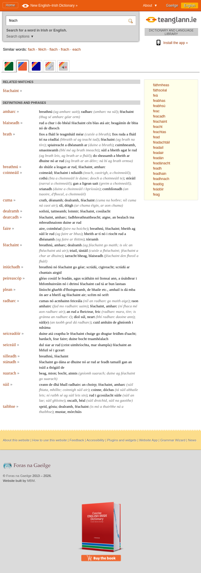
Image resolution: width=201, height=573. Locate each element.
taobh (60, 322)
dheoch (53, 128)
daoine (121, 317)
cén (89, 123)
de (128, 123)
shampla (104, 345)
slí (60, 205)
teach (89, 172)
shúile (48, 167)
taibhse (11, 406)
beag (42, 373)
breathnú (45, 111)
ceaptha (59, 333)
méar (80, 134)
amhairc (45, 306)
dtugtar (106, 333)
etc (104, 289)
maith (113, 245)
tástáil (83, 250)
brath (9, 134)
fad (56, 306)
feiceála (76, 301)
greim (104, 183)
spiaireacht (55, 145)
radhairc (71, 306)
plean (9, 289)
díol (77, 317)
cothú (43, 178)
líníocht (45, 289)
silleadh (11, 356)
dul (41, 345)
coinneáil (12, 172)
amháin (106, 322)
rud (41, 123)
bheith (115, 150)
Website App (148, 440)
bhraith (67, 139)
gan (76, 183)
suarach (11, 373)
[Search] (131, 20)
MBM (31, 480)
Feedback (77, 440)
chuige (90, 333)
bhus (77, 234)
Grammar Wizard (172, 440)
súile (118, 395)
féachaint (12, 90)
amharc (11, 111)
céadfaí (53, 139)
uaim (83, 306)
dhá (56, 384)
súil (104, 150)
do (59, 123)
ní (120, 306)
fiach (53, 49)
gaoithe (126, 400)
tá (102, 284)
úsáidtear (128, 278)
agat (124, 150)
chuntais (45, 272)
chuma (85, 205)
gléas (43, 278)
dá (126, 289)
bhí (62, 150)
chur (51, 123)
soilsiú (44, 211)
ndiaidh (76, 172)
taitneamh (58, 211)
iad (95, 139)
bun (112, 284)
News (192, 440)
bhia (135, 123)
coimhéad (54, 228)
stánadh (11, 361)
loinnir (73, 211)
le (57, 134)
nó (41, 128)
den (123, 256)
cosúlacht (103, 211)
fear (56, 339)
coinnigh (69, 389)
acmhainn (61, 301)
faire (8, 228)
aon (108, 205)
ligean (86, 183)
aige (125, 301)
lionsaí (105, 278)
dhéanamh (75, 145)
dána (62, 362)
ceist (65, 345)
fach (31, 49)
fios (42, 134)
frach (65, 49)
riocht (112, 234)
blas (96, 123)
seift (105, 295)
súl (114, 111)
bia (52, 178)
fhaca (127, 306)
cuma (9, 200)
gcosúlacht (105, 395)
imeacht (92, 150)
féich (42, 49)
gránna (44, 317)
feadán (67, 278)
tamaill (115, 362)
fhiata (43, 389)
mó (97, 406)
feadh (105, 362)
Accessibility (95, 440)
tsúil (42, 367)
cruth (43, 200)
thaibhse (45, 411)
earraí (45, 183)
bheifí (56, 295)
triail (73, 250)
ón (41, 295)
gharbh (57, 289)
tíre (41, 145)
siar (47, 345)
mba (132, 289)
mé (69, 150)
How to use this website (49, 440)
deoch (94, 178)
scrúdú (91, 267)
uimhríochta (80, 345)
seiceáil (11, 344)
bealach (122, 217)
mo (61, 306)
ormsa (127, 161)
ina (132, 217)
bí (105, 161)
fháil (51, 134)
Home (10, 5)
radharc (87, 111)
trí (41, 139)
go (106, 245)
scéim (91, 295)
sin (83, 395)
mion (52, 373)
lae (41, 400)
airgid (57, 272)
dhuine (44, 161)
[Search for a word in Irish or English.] (67, 20)
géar (68, 117)
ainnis (73, 373)
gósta (53, 406)
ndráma (45, 327)
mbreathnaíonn (50, 222)
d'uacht (130, 333)
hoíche (82, 228)
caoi (47, 205)
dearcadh (12, 217)
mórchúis (74, 411)
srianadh (45, 189)
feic (98, 311)
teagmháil (67, 134)
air (107, 123)
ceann (43, 384)
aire (42, 228)
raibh (55, 395)
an (86, 161)
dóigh (68, 205)
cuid (96, 322)
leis (57, 155)
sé (49, 117)
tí (100, 234)
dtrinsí (74, 284)
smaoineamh (48, 150)
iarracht (71, 256)
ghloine (58, 400)
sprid (43, 406)
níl (125, 200)
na (109, 111)
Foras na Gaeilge (19, 475)
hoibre (116, 200)
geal (68, 322)
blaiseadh (13, 122)
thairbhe (109, 406)
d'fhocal (57, 194)
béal (82, 400)
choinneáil (121, 172)
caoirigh (101, 172)
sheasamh (105, 155)
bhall (63, 384)
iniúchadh (13, 267)
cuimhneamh (125, 145)
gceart (59, 350)
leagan (61, 167)
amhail (114, 289)
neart (91, 317)
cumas (44, 301)
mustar (60, 411)
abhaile (132, 389)
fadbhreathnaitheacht (84, 217)
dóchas (108, 389)
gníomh (85, 373)
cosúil (52, 278)
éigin (95, 205)
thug (43, 117)
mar (94, 345)
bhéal (66, 123)
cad (97, 284)
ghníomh (124, 322)
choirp (91, 384)
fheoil (131, 256)
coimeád (45, 172)
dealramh (71, 200)
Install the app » (171, 43)
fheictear (86, 311)
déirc (93, 161)
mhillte (55, 389)
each (76, 49)
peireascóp (14, 278)
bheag (82, 256)
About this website (16, 440)
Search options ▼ (20, 36)
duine (93, 145)
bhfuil (43, 350)
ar (85, 145)
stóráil (130, 178)
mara (120, 311)
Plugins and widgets (122, 440)
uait (75, 111)
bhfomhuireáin (50, 284)
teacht (86, 139)
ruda (122, 134)
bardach (45, 339)
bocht (82, 339)
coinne (96, 389)
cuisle (90, 134)
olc (125, 245)
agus (77, 278)
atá (102, 123)
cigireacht (105, 267)
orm (76, 117)
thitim (78, 239)
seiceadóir (13, 333)
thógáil (54, 367)
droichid (100, 400)
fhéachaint (47, 250)
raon (135, 301)
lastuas (120, 284)
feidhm (118, 333)
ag (56, 111)
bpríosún (92, 189)
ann (114, 278)
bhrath (104, 134)
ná (101, 161)
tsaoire (44, 194)
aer (46, 295)
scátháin (88, 278)
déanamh (56, 200)
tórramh (92, 239)
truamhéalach (98, 339)
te (121, 178)
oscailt (72, 400)
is (120, 245)
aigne (106, 217)
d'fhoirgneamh (74, 289)
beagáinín (118, 123)
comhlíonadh (112, 189)
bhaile (96, 289)
